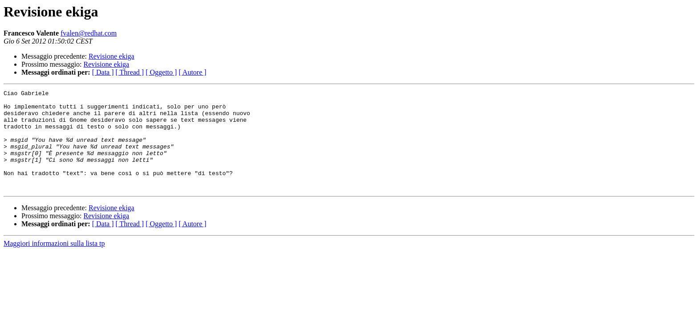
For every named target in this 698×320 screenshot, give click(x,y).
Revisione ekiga (111, 56)
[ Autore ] (192, 72)
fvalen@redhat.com (89, 33)
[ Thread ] (130, 72)
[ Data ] (103, 72)
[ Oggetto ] (161, 72)
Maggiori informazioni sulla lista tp (54, 263)
